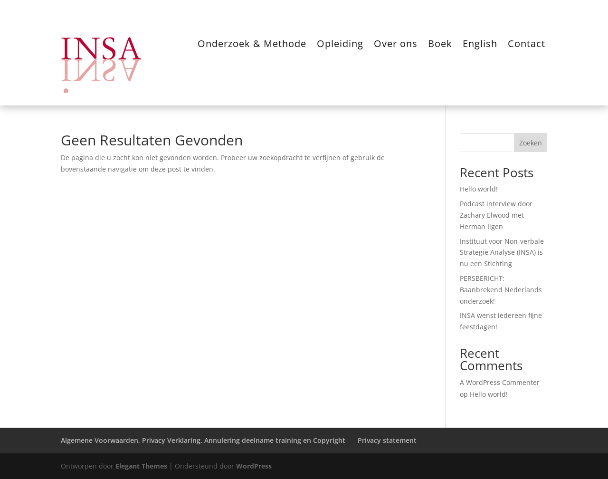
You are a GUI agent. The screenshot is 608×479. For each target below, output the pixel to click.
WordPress (254, 465)
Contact (526, 45)
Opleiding (340, 45)
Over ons (396, 45)
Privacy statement (387, 440)
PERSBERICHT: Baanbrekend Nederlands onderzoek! (501, 290)
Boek (440, 45)
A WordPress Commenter (500, 382)
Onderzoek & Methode (252, 45)
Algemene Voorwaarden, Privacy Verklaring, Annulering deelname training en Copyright (203, 440)
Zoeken (530, 142)
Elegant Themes (141, 465)
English (480, 45)
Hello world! (479, 188)
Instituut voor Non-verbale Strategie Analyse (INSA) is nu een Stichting (502, 252)
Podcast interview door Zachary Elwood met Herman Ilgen (496, 215)
